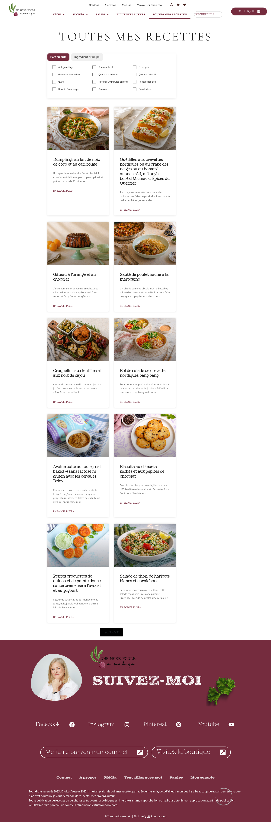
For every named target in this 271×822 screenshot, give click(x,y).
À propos (110, 5)
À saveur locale (103, 67)
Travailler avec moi (150, 5)
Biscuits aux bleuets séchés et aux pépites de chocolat (142, 471)
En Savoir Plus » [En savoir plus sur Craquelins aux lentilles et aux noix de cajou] (63, 401)
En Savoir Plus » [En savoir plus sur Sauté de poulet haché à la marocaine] (130, 305)
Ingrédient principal (88, 57)
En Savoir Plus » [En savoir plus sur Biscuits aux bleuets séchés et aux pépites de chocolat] (130, 502)
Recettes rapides (143, 81)
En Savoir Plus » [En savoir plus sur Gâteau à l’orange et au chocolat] (63, 305)
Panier (176, 777)
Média (110, 777)
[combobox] (208, 14)
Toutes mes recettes (170, 14)
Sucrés (80, 14)
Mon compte (202, 777)
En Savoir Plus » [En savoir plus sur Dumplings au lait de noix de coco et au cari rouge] (63, 190)
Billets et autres (130, 14)
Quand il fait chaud (104, 74)
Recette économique (65, 89)
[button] (111, 631)
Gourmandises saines (66, 74)
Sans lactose (141, 89)
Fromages (140, 67)
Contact (94, 5)
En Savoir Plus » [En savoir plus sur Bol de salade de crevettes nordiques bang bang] (130, 401)
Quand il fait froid (144, 74)
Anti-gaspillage (62, 67)
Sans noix (100, 89)
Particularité (58, 57)
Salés (102, 14)
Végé (59, 14)
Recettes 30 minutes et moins (110, 81)
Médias (127, 5)
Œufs (58, 81)
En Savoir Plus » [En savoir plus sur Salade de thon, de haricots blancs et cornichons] (130, 607)
